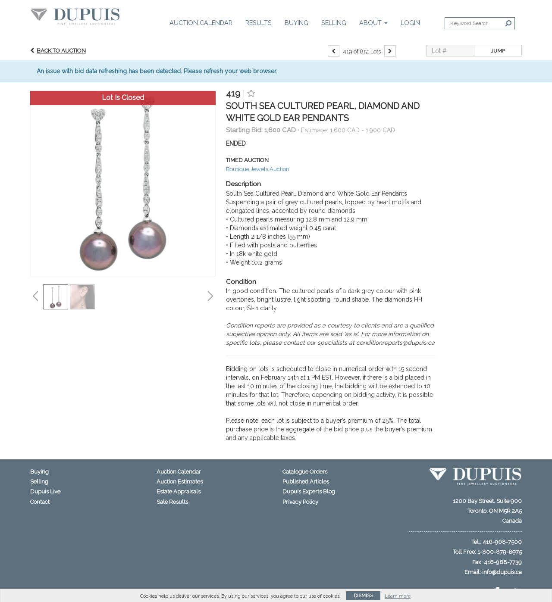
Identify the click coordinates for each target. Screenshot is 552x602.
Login (410, 22)
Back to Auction (61, 50)
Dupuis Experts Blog (308, 491)
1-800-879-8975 (499, 552)
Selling (333, 22)
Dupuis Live (45, 491)
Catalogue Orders (304, 471)
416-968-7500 (502, 542)
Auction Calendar (200, 22)
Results (258, 22)
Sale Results (172, 502)
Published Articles (305, 481)
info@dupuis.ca (502, 572)
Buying (296, 22)
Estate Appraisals (179, 491)
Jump (498, 51)
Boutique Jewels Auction (257, 169)
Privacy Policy (300, 502)
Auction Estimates (180, 481)
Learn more (398, 596)
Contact (40, 502)
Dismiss (363, 596)
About (373, 22)
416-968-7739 (503, 562)
